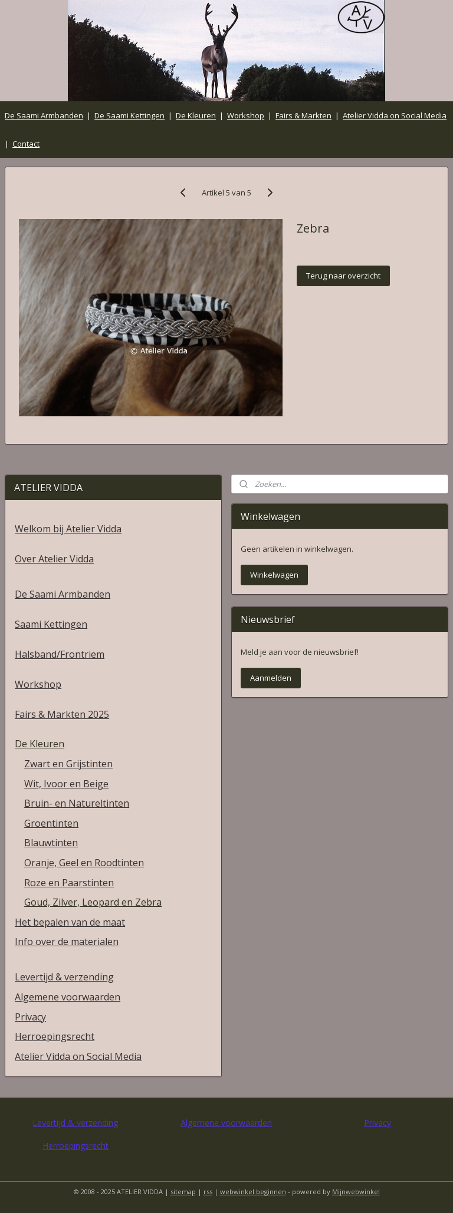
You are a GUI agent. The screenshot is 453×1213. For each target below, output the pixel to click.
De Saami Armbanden (44, 115)
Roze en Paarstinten (69, 882)
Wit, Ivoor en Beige (66, 783)
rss (207, 1191)
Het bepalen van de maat (70, 922)
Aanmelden (270, 677)
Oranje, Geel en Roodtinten (84, 862)
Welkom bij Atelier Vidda (68, 528)
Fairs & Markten (303, 115)
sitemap (183, 1191)
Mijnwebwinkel (356, 1191)
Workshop (245, 115)
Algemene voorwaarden (67, 996)
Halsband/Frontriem (59, 654)
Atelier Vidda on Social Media (395, 115)
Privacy (30, 1016)
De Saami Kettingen (129, 115)
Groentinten (51, 823)
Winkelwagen (274, 574)
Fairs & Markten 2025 (62, 714)
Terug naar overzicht (343, 276)
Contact (26, 143)
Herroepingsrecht (54, 1036)
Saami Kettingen (51, 624)
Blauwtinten (51, 842)
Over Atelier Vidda (54, 558)
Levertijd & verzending (64, 976)
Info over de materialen (67, 941)
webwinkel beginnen (253, 1191)
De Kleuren (196, 115)
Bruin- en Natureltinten (76, 803)
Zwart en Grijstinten (68, 763)
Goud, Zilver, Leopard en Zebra (93, 902)
